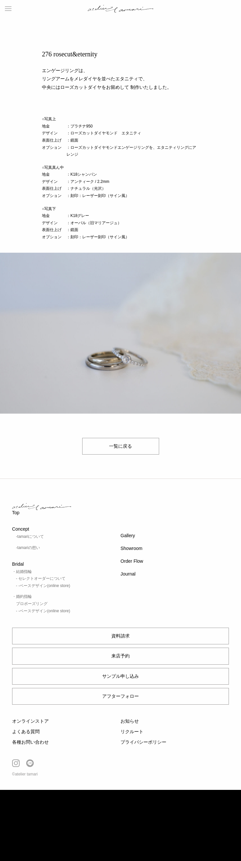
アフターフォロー (120, 696)
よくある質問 (26, 731)
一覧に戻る (120, 446)
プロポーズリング (31, 603)
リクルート (131, 731)
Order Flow (131, 561)
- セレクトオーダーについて (40, 578)
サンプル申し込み (120, 676)
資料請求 (120, 635)
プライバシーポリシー (143, 742)
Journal (128, 574)
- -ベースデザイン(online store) (43, 585)
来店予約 (120, 655)
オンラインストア (30, 721)
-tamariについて (30, 536)
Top (16, 512)
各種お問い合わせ (30, 742)
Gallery (127, 535)
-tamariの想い (28, 547)
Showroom (131, 548)
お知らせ (129, 721)
